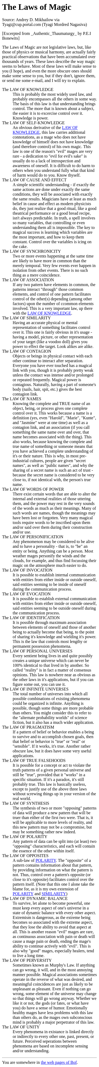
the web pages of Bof (59, 1062)
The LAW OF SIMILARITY (26, 318)
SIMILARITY (54, 893)
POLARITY (46, 860)
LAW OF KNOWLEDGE (49, 313)
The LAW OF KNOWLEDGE (27, 89)
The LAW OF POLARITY (24, 836)
